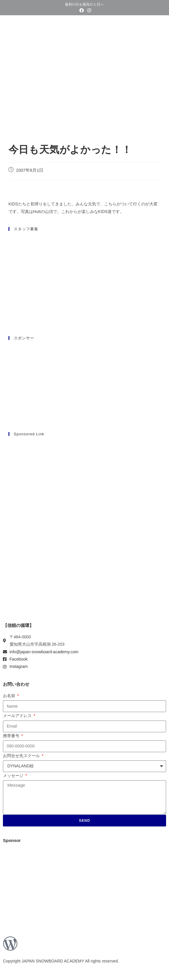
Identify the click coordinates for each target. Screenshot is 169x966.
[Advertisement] (84, 483)
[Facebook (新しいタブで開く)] (82, 10)
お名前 (9, 695)
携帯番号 (12, 735)
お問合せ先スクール (22, 755)
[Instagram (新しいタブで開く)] (88, 10)
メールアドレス (18, 715)
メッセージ (14, 775)
